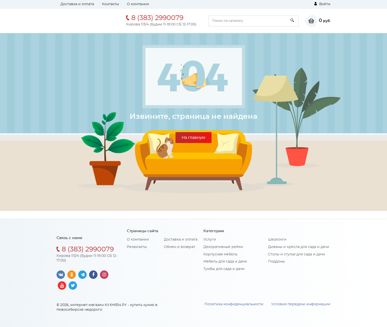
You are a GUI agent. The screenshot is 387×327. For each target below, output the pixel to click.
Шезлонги (277, 239)
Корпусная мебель (220, 254)
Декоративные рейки (223, 247)
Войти (322, 4)
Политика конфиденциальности (233, 304)
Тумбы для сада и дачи (224, 269)
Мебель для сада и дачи (225, 261)
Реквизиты (137, 247)
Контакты (110, 4)
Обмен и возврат (179, 247)
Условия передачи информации (300, 304)
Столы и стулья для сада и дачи (296, 254)
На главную (193, 138)
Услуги (209, 239)
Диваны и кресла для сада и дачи (298, 247)
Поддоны (276, 261)
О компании (138, 4)
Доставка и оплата (77, 4)
